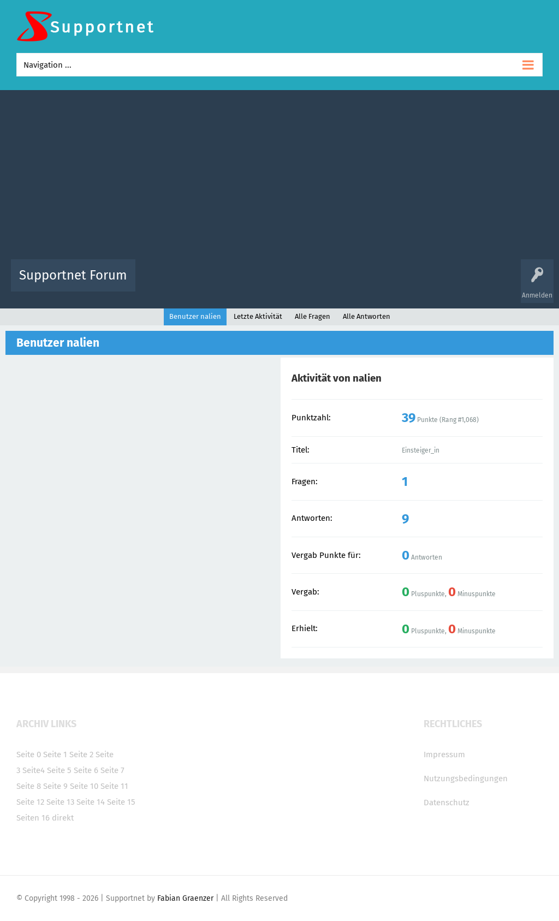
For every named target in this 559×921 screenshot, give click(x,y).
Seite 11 (114, 786)
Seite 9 (55, 786)
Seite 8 (28, 786)
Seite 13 (60, 802)
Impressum (444, 754)
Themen (344, 283)
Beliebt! (253, 283)
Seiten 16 (33, 818)
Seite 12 (30, 802)
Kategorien (382, 283)
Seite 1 (55, 754)
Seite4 (33, 770)
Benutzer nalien (195, 316)
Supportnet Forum (73, 275)
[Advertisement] (279, 177)
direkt (63, 818)
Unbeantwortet (299, 283)
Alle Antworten (366, 316)
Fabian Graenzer (185, 898)
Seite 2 (81, 754)
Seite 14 (90, 802)
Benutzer (421, 283)
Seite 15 (121, 802)
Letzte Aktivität (258, 316)
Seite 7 (112, 770)
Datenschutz (446, 802)
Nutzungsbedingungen (466, 778)
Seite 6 (86, 770)
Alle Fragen (216, 283)
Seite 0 (28, 754)
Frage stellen (463, 283)
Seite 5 (59, 770)
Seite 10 (84, 786)
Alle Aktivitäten (166, 283)
